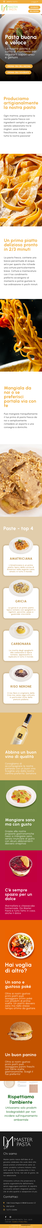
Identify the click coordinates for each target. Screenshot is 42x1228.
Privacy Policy (23, 1222)
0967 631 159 (10, 1206)
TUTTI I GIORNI (11, 1210)
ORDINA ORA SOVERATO (18, 72)
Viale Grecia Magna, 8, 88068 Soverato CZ (21, 1203)
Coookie (14, 1222)
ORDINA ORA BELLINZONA (18, 66)
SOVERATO (34, 7)
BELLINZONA (34, 11)
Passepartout (25, 1225)
